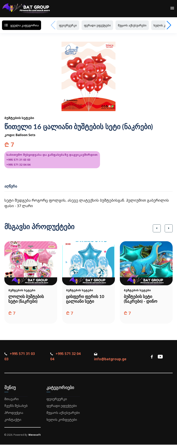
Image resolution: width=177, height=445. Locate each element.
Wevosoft (34, 435)
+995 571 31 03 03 (18, 159)
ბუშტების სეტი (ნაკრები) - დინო (141, 299)
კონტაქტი (12, 420)
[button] (157, 228)
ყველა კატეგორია (21, 25)
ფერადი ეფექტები (97, 25)
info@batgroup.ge (110, 357)
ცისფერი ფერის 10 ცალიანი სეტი (86, 299)
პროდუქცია (13, 413)
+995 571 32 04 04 (18, 164)
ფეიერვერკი (68, 25)
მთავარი (11, 399)
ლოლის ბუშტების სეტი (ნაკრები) (26, 299)
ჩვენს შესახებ (16, 406)
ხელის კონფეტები (61, 420)
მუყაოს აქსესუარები (132, 25)
